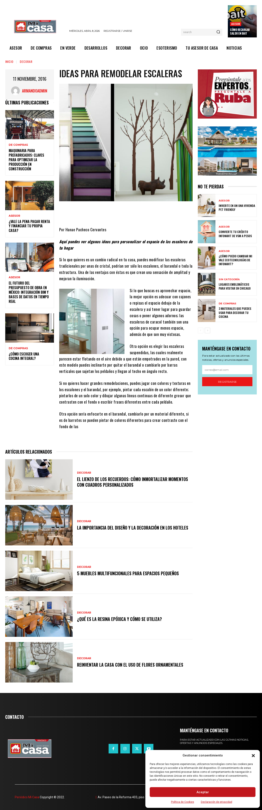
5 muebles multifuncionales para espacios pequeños (128, 573)
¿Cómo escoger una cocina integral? (24, 356)
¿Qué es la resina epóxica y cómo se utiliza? (119, 619)
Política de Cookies (182, 801)
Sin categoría (229, 279)
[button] (253, 755)
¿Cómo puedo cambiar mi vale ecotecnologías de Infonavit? (235, 260)
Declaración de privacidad (216, 801)
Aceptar (202, 792)
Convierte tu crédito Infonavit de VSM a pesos (235, 233)
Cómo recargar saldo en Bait (240, 31)
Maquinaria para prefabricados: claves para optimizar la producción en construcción (26, 159)
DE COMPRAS (18, 145)
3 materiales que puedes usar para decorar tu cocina (235, 312)
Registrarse (227, 381)
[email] (227, 369)
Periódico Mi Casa (27, 797)
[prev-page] (200, 330)
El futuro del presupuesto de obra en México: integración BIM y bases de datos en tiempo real (29, 292)
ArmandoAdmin (34, 91)
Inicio (9, 61)
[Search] (218, 32)
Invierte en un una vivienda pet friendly (237, 207)
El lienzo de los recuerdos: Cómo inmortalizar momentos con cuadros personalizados (132, 482)
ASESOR (235, 24)
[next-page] (207, 330)
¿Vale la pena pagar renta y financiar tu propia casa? (29, 226)
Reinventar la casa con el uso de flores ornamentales (130, 664)
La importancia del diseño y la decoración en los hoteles (132, 527)
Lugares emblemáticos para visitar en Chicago (235, 286)
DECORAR (26, 61)
